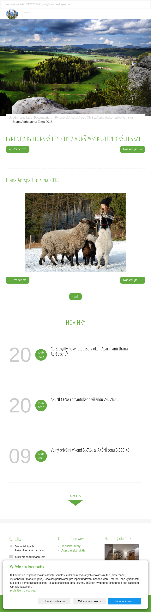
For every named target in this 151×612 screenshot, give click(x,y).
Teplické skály (71, 546)
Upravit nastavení (62, 601)
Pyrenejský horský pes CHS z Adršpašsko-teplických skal (94, 117)
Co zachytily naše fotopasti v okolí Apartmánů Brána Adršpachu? (89, 351)
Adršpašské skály (73, 550)
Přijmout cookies (126, 601)
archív (75, 496)
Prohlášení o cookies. (23, 590)
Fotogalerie (42, 117)
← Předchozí (18, 149)
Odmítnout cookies (94, 601)
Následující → (132, 149)
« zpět (75, 296)
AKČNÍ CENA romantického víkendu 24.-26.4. (84, 399)
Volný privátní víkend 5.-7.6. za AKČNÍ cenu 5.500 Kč (90, 450)
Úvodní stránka (19, 117)
